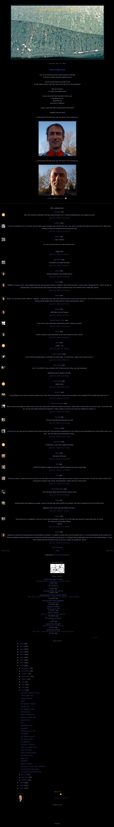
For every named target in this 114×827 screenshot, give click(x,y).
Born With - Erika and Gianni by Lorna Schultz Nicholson (53, 631)
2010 (22, 665)
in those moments (28, 744)
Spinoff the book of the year (53, 625)
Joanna (57, 516)
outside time (26, 720)
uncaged (24, 728)
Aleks (57, 342)
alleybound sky (27, 725)
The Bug (57, 417)
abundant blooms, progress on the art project (53, 581)
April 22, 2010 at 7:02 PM (59, 511)
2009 (22, 783)
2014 (22, 654)
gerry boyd (57, 442)
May (23, 687)
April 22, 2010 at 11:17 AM (59, 436)
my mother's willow (28, 704)
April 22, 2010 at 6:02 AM (59, 265)
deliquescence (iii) (28, 731)
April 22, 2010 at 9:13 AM (59, 387)
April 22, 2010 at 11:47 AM (59, 448)
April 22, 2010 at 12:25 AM (59, 231)
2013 (22, 657)
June (24, 684)
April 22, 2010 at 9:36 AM (59, 412)
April (24, 690)
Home (58, 550)
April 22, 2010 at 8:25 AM (59, 360)
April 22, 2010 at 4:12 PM (59, 484)
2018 (22, 644)
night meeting (26, 750)
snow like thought (53, 624)
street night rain (27, 695)
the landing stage (27, 709)
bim (22, 723)
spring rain (25, 706)
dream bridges (26, 763)
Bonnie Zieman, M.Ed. (57, 320)
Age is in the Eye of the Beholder (53, 614)
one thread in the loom (30, 769)
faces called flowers (29, 753)
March (24, 774)
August (25, 679)
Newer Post (5, 550)
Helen (57, 453)
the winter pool (27, 755)
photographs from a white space (53, 595)
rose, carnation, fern (29, 747)
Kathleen (57, 223)
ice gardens (25, 742)
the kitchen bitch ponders (53, 601)
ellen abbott (57, 259)
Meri (57, 464)
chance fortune (27, 698)
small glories (26, 712)
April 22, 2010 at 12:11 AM (59, 218)
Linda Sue (57, 428)
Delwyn (57, 236)
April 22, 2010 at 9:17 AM (59, 398)
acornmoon (53, 585)
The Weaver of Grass (53, 618)
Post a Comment (57, 547)
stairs (23, 701)
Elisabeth (57, 212)
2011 (22, 663)
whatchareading (53, 630)
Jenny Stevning (57, 354)
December (26, 668)
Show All (95, 637)
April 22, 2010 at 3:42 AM (59, 254)
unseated (24, 733)
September (26, 676)
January (25, 780)
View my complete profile (61, 797)
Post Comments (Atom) (61, 555)
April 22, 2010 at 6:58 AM (59, 337)
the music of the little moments (33, 766)
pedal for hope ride (28, 717)
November (26, 671)
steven (57, 271)
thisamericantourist (57, 403)
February (25, 777)
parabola (24, 761)
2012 (22, 660)
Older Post (109, 550)
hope (57, 500)
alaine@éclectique (57, 489)
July (23, 682)
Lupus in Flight (53, 606)
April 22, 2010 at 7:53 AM (59, 348)
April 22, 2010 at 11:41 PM (59, 542)
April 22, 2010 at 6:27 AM (59, 304)
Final (53, 620)
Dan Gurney (57, 381)
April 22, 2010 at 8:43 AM (59, 376)
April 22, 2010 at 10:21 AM (59, 423)
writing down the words (53, 591)
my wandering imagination (31, 772)
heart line (24, 758)
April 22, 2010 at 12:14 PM (59, 459)
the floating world (28, 736)
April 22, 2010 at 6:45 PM (59, 495)
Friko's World (53, 612)
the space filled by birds (30, 693)
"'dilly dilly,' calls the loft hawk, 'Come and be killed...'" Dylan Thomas (53, 596)
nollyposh (57, 392)
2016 (22, 649)
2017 (22, 646)
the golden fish (57, 9)
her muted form (27, 739)
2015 (22, 652)
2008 (22, 785)
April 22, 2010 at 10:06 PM (59, 527)
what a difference (57, 70)
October (25, 674)
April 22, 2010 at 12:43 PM (59, 470)
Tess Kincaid (57, 365)
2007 (22, 788)
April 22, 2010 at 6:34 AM (59, 326)
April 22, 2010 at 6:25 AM (59, 290)
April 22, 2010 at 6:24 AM (59, 277)
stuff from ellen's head (53, 579)
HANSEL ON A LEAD (53, 608)
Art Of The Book (53, 587)
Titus (57, 475)
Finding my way (53, 602)
